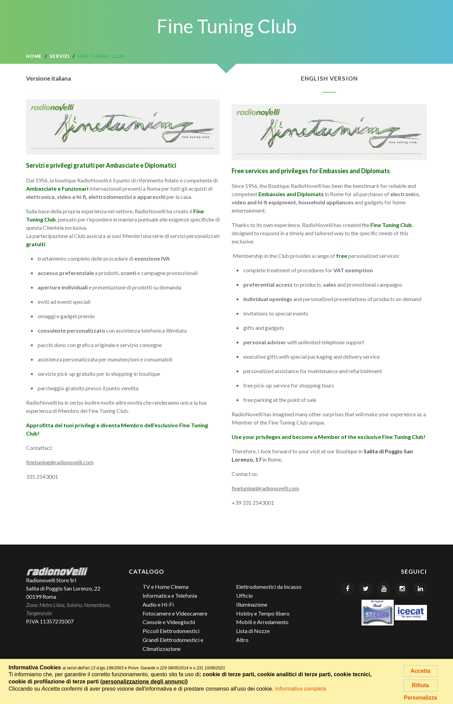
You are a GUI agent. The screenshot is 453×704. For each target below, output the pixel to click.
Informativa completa (300, 689)
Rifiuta (420, 685)
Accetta (420, 671)
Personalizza (420, 698)
